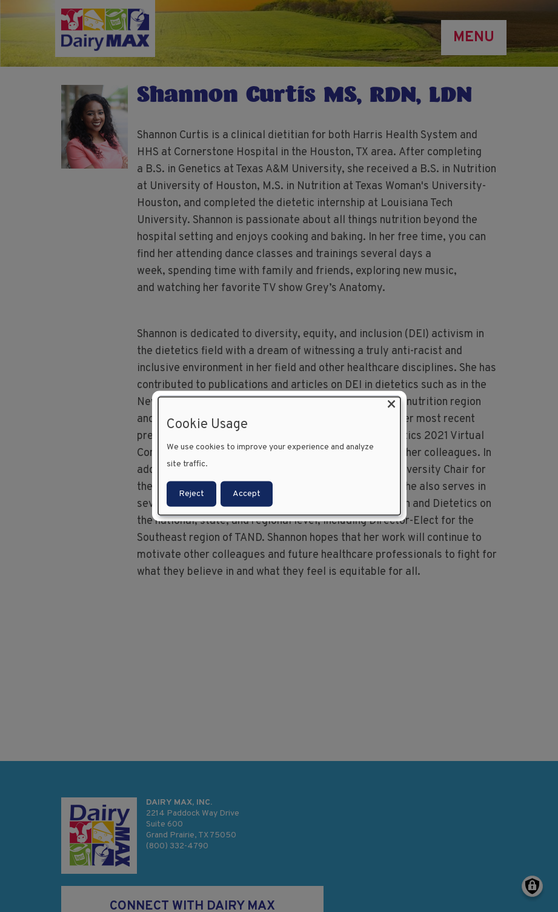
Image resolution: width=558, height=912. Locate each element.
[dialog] (279, 456)
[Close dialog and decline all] (391, 404)
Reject (191, 493)
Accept (247, 493)
